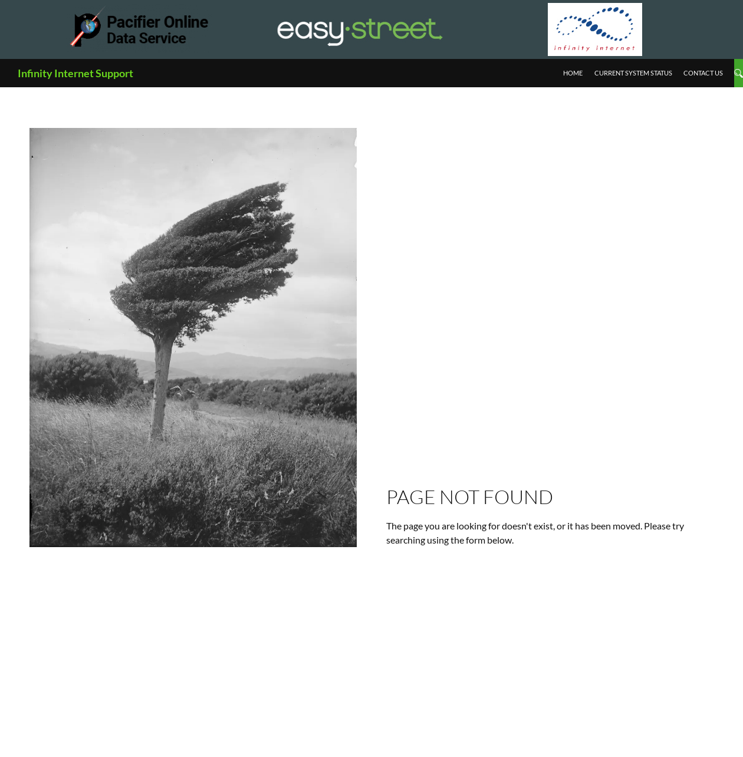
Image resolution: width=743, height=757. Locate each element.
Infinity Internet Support (75, 73)
